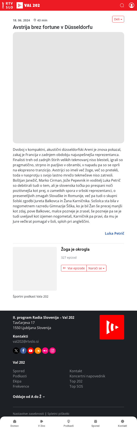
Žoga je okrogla (75, 249)
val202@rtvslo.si (26, 341)
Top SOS (76, 386)
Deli (117, 19)
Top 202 (76, 381)
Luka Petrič (114, 233)
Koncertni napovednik (87, 376)
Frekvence (21, 386)
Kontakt (76, 371)
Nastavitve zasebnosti (28, 414)
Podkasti (20, 376)
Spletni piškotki (58, 414)
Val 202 (21, 5)
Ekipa (17, 381)
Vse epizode (74, 268)
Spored (19, 371)
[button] (122, 5)
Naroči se (95, 268)
